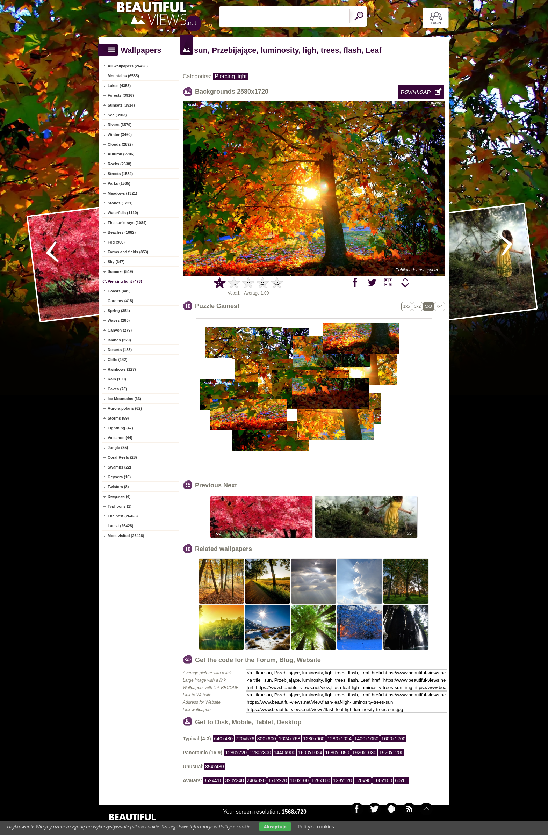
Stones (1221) (120, 203)
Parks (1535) (119, 183)
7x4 (439, 306)
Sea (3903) (117, 115)
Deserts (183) (120, 350)
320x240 (234, 780)
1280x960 (314, 738)
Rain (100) (117, 379)
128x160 (320, 780)
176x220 (277, 780)
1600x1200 (393, 738)
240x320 (256, 780)
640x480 (223, 738)
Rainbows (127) (122, 369)
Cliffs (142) (117, 359)
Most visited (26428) (126, 535)
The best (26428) (123, 516)
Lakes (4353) (119, 86)
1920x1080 (364, 752)
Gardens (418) (120, 301)
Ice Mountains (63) (124, 399)
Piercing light (231, 76)
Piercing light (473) (125, 281)
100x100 (382, 780)
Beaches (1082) (122, 232)
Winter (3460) (120, 134)
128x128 (342, 780)
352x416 (213, 780)
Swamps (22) (119, 467)
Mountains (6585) (123, 76)
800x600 (266, 738)
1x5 (406, 306)
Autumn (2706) (121, 154)
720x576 (245, 738)
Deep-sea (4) (119, 496)
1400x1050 (366, 738)
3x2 (417, 306)
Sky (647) (116, 262)
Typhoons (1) (119, 506)
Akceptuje (275, 826)
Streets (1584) (120, 174)
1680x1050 (337, 752)
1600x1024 (310, 752)
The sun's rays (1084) (127, 222)
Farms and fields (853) (128, 252)
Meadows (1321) (122, 193)
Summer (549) (120, 271)
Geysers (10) (119, 477)
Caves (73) (117, 389)
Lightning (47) (120, 428)
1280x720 (236, 752)
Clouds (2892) (120, 144)
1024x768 (289, 738)
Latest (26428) (120, 526)
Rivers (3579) (120, 125)
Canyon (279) (120, 330)
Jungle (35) (118, 447)
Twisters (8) (118, 487)
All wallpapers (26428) (128, 66)
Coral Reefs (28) (122, 457)
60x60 (401, 780)
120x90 (363, 780)
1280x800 (260, 752)
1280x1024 (339, 738)
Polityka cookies (316, 826)
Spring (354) (119, 310)
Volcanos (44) (120, 438)
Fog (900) (116, 242)
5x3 (428, 306)
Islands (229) (119, 340)
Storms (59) (118, 418)
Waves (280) (119, 320)
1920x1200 (391, 752)
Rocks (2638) (119, 164)
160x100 (299, 780)
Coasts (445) (119, 291)
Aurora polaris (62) (125, 408)
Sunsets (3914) (121, 105)
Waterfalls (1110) (123, 213)
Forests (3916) (121, 95)
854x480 (214, 766)
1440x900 (285, 752)
